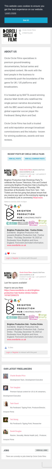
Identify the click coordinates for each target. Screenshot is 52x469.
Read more (38, 198)
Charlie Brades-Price (18, 376)
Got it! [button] (26, 20)
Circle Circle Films (29, 30)
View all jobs (41, 450)
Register (15, 258)
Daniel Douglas (15, 431)
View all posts (15, 159)
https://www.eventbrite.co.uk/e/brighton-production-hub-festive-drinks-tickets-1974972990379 (22, 292)
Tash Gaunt (14, 403)
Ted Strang (14, 419)
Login (8, 258)
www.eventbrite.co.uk (16, 245)
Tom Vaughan (15, 387)
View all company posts (35, 159)
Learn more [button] (10, 13)
